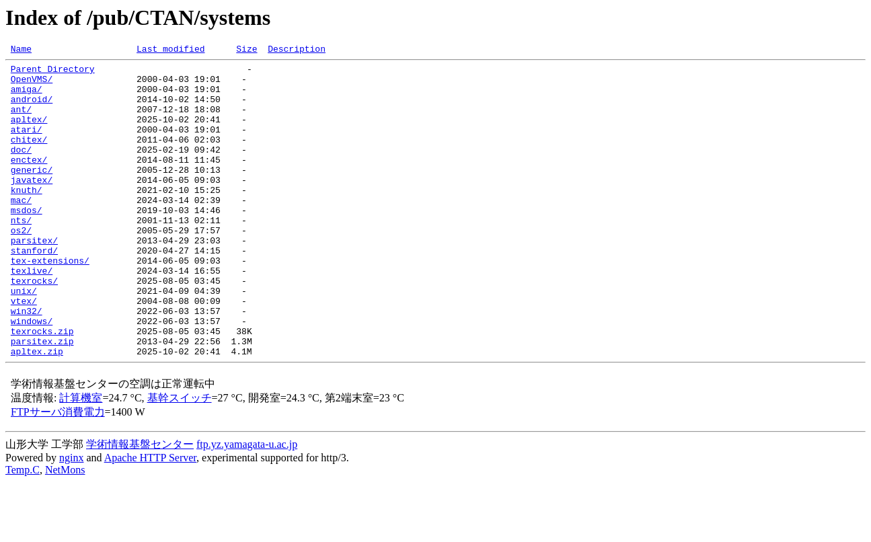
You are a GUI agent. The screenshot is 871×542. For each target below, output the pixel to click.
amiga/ (26, 97)
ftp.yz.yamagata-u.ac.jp (246, 504)
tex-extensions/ (50, 303)
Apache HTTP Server (150, 518)
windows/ (31, 375)
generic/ (31, 194)
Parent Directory (53, 73)
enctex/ (29, 182)
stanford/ (34, 290)
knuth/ (26, 218)
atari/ (26, 145)
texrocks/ (34, 327)
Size (246, 50)
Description (297, 50)
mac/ (21, 230)
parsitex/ (34, 278)
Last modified (170, 50)
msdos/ (26, 242)
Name (21, 50)
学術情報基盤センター (140, 504)
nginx (71, 518)
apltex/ (29, 133)
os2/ (21, 266)
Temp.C (22, 530)
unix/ (24, 339)
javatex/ (31, 206)
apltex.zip (37, 411)
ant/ (21, 121)
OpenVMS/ (31, 85)
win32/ (26, 363)
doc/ (21, 169)
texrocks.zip (42, 387)
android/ (31, 109)
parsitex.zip (42, 399)
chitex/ (29, 157)
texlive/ (31, 315)
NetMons (65, 530)
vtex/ (24, 351)
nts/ (21, 254)
